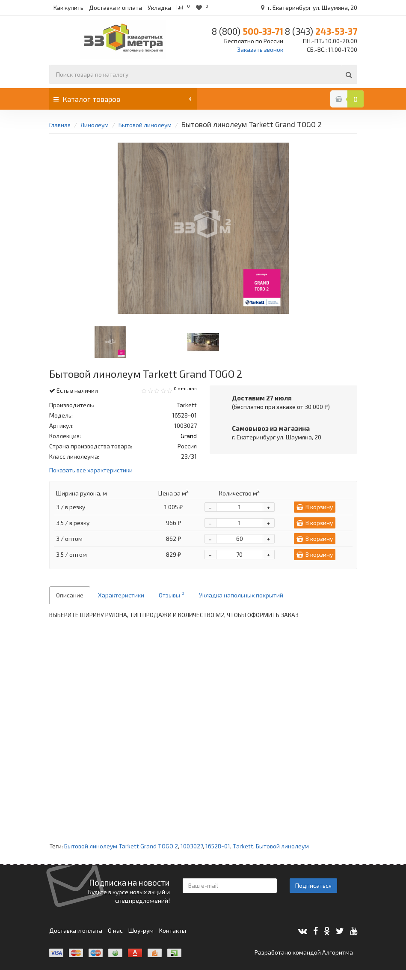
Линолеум (95, 124)
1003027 (192, 846)
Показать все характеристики (91, 470)
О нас (115, 930)
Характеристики (121, 595)
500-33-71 (247, 31)
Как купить (68, 7)
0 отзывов (185, 388)
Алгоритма (337, 952)
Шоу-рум (141, 930)
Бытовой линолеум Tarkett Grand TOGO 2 (121, 846)
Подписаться (313, 885)
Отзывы (171, 594)
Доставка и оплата (115, 7)
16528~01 (217, 846)
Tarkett (243, 846)
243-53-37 (321, 31)
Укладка (159, 7)
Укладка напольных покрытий (241, 595)
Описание (69, 595)
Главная (60, 124)
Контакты (172, 930)
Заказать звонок (260, 49)
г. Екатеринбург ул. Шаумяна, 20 (307, 7)
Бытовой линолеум (145, 124)
